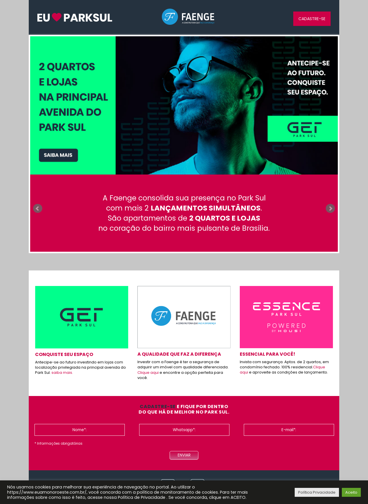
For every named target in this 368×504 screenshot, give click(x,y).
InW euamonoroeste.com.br (74, 17)
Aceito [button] (351, 492)
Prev (37, 208)
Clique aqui (148, 372)
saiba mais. (62, 372)
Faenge (188, 17)
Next (330, 208)
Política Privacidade (317, 492)
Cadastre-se (311, 19)
